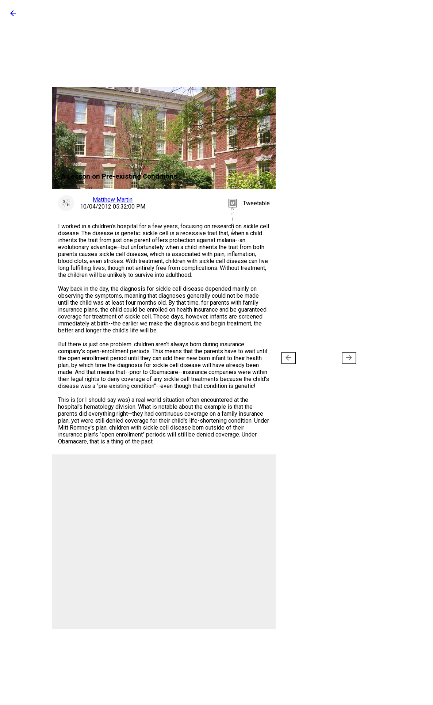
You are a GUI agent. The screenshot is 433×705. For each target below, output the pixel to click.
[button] (13, 15)
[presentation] (288, 358)
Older (338, 358)
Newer (300, 358)
